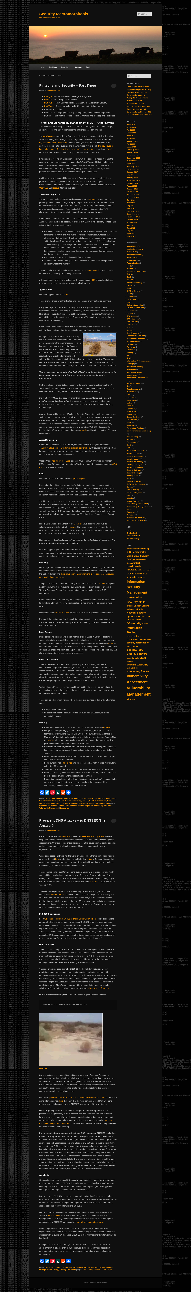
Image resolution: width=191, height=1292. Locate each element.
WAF (129, 509)
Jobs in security (133, 389)
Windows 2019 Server (136, 518)
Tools (129, 495)
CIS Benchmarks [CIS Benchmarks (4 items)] (136, 552)
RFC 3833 (94, 882)
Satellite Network (61, 613)
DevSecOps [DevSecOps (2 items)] (141, 559)
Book (88, 67)
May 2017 (130, 175)
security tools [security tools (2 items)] (133, 658)
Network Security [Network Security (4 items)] (136, 612)
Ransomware (132, 442)
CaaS (129, 277)
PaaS (129, 423)
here (57, 859)
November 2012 (133, 217)
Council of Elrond (56, 894)
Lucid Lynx (131, 400)
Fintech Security (57, 806)
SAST (129, 448)
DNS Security (78, 1267)
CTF (93, 280)
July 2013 (131, 200)
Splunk (130, 487)
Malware (130, 403)
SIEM (129, 479)
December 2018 (133, 169)
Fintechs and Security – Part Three (67, 85)
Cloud (53, 798)
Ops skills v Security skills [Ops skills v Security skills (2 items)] (138, 616)
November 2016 (133, 180)
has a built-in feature (61, 461)
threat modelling (94, 270)
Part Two (48, 103)
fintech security (99, 798)
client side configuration (98, 988)
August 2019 (132, 161)
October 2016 (132, 183)
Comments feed (133, 536)
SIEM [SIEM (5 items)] (142, 657)
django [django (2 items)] (130, 563)
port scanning (132, 437)
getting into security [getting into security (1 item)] (144, 570)
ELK (128, 327)
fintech (90, 798)
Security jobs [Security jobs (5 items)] (135, 649)
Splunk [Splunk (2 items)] (130, 662)
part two (65, 294)
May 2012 (130, 231)
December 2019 (133, 155)
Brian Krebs (65, 836)
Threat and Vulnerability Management (79, 806)
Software (78, 67)
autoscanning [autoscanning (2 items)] (143, 549)
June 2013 (131, 203)
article (89, 859)
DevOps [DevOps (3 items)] (131, 559)
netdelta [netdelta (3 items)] (139, 609)
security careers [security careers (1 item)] (132, 646)
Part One (48, 99)
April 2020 (131, 144)
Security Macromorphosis (63, 14)
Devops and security (135, 308)
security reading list (135, 465)
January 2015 (132, 189)
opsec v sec (132, 411)
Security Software (134, 470)
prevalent (72, 527)
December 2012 (133, 214)
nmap (110, 643)
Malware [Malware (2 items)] (130, 609)
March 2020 (131, 147)
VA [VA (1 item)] (148, 671)
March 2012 (131, 236)
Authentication (133, 263)
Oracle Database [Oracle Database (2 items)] (134, 620)
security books (133, 453)
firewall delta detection (136, 338)
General (61, 801)
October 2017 (132, 172)
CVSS (51, 740)
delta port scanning (71, 798)
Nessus (55, 188)
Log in (129, 530)
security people (133, 459)
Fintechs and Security (136, 336)
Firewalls (130, 344)
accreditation (132, 246)
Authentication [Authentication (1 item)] (132, 549)
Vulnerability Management (99, 803)
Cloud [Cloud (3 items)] (130, 556)
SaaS (109, 149)
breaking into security (136, 271)
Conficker (78, 524)
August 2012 (132, 222)
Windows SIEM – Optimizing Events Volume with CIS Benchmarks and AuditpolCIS (139, 109)
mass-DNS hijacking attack (92, 836)
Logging (130, 397)
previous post (49, 136)
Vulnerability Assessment (78, 803)
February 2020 (132, 150)
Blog (48, 798)
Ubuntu (130, 498)
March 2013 (131, 208)
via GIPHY (44, 1068)
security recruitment (135, 467)
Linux (129, 395)
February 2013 (132, 211)
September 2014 (133, 194)
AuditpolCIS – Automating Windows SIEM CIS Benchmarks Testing (137, 100)
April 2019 (131, 164)
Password (131, 425)
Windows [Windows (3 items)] (131, 699)
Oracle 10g (131, 414)
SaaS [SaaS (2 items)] (148, 639)
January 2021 (132, 141)
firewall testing (52, 801)
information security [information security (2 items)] (136, 577)
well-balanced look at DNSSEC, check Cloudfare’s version (70, 919)
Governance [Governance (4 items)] (134, 573)
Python (130, 439)
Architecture (132, 260)
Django (130, 313)
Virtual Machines (133, 501)
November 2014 (133, 192)
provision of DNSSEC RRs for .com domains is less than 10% (76, 1097)
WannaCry (131, 512)
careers (130, 280)
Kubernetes (67, 763)
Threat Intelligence (134, 492)
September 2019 (133, 158)
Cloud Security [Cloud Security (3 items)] (141, 556)
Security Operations (135, 456)
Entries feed (132, 533)
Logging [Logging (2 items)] (145, 606)
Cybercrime (131, 299)
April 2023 (131, 130)
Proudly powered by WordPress (95, 1283)
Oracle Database (133, 417)
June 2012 (131, 228)
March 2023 (131, 133)
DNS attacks (55, 1267)
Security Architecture (47, 803)
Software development (136, 484)
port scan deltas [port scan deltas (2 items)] (134, 636)
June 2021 (131, 136)
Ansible (83, 430)
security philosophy (135, 462)
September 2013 (133, 197)
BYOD (129, 274)
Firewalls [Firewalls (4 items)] (132, 569)
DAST (129, 302)
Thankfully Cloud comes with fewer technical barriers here (64, 448)
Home (42, 67)
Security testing (62, 803)
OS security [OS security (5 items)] (134, 623)
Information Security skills (137, 378)
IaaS (67, 801)
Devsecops (131, 311)
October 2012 (132, 220)
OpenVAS (43, 188)
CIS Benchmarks (133, 291)
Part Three (49, 106)
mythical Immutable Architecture (53, 143)
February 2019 (132, 166)
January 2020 (132, 152)
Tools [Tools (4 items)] (144, 671)
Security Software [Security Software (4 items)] (137, 653)
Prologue (48, 96)
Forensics (131, 347)
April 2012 (131, 234)
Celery (129, 285)
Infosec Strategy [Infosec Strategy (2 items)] (134, 606)
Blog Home (65, 67)
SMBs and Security (134, 481)
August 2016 (132, 186)
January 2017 (132, 178)
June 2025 (131, 124)
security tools (132, 476)
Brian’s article (54, 1215)
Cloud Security (45, 806)
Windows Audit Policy (136, 520)
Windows (130, 515)
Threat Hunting (133, 490)
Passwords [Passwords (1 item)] (145, 624)
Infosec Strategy (75, 801)
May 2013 (130, 206)
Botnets (130, 269)
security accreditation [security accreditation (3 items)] (138, 642)
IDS (128, 358)
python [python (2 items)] (143, 639)
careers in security (134, 283)
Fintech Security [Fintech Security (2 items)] (134, 566)
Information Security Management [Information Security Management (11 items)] (137, 587)
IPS (128, 386)
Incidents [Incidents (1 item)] (144, 574)
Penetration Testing (135, 428)
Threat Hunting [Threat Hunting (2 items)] (133, 671)
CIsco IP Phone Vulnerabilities (139, 115)
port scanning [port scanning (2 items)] (133, 639)
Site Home (53, 67)
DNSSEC (101, 583)
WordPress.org (133, 539)
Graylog (130, 353)
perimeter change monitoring (139, 431)
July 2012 (131, 225)
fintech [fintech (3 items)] (136, 563)
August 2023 (132, 127)
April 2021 (131, 138)
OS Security (101, 801)
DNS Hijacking (66, 1267)
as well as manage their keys (90, 1222)
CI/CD (129, 288)
